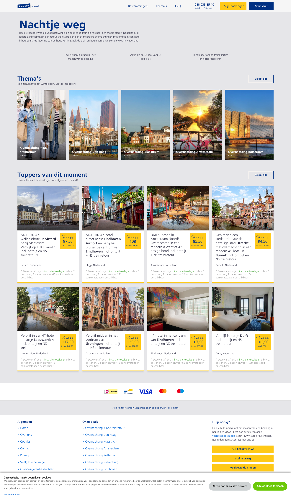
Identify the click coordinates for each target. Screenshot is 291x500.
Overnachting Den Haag (100, 434)
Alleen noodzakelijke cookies (229, 486)
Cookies (25, 441)
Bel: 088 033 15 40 (243, 449)
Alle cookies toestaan (270, 486)
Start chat (261, 6)
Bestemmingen (138, 6)
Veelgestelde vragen (33, 462)
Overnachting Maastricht (101, 441)
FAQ (178, 6)
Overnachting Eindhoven (101, 469)
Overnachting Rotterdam (101, 455)
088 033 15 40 (204, 4)
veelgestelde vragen (223, 435)
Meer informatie (11, 494)
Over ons (26, 434)
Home (24, 428)
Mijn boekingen (233, 6)
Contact (25, 448)
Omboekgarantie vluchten (37, 469)
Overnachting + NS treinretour (105, 428)
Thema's (161, 6)
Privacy (24, 455)
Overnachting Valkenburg (102, 462)
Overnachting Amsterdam (102, 448)
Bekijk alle (261, 78)
